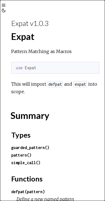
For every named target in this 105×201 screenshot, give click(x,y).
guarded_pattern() (30, 147)
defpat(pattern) (28, 191)
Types (21, 135)
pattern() (21, 155)
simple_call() (25, 162)
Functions (27, 178)
